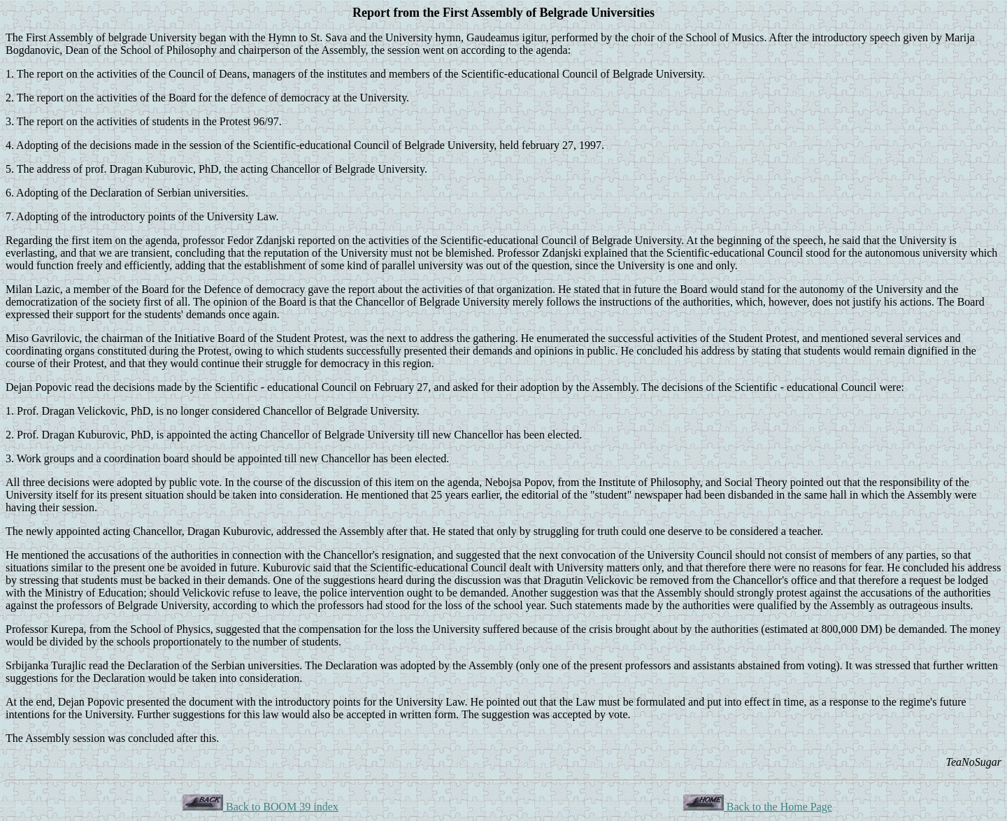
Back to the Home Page (757, 807)
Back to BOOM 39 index (260, 807)
